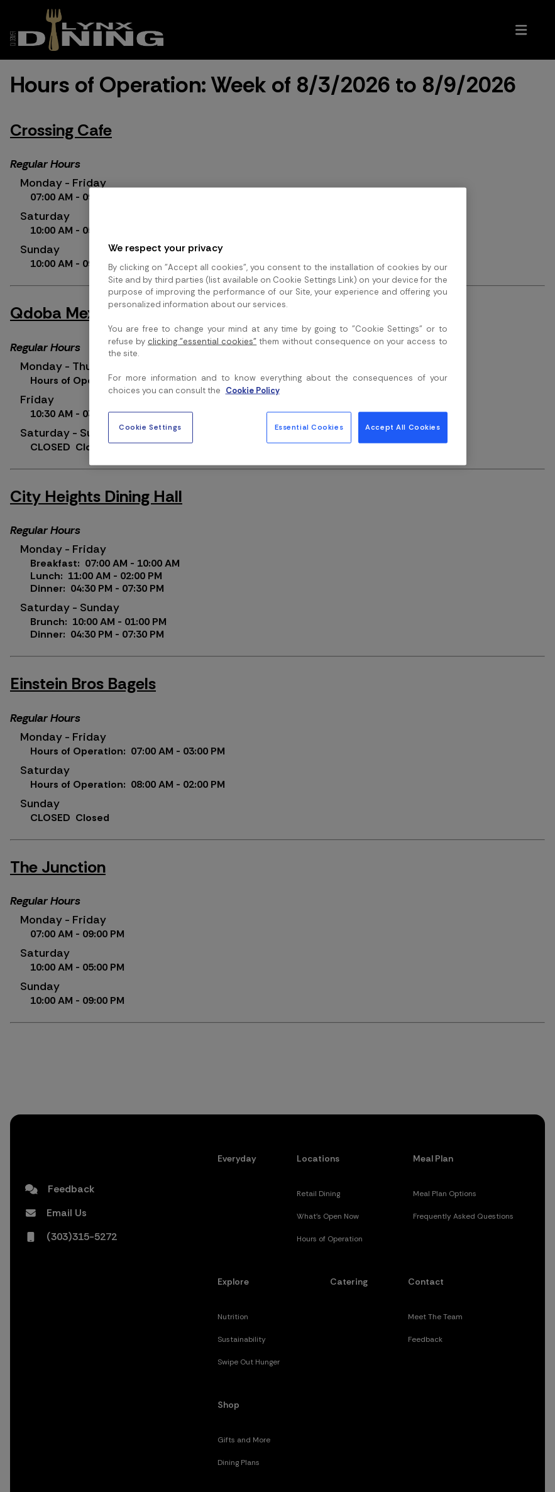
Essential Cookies (309, 427)
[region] (277, 327)
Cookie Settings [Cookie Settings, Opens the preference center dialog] (150, 427)
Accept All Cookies (402, 427)
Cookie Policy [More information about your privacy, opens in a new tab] (253, 389)
